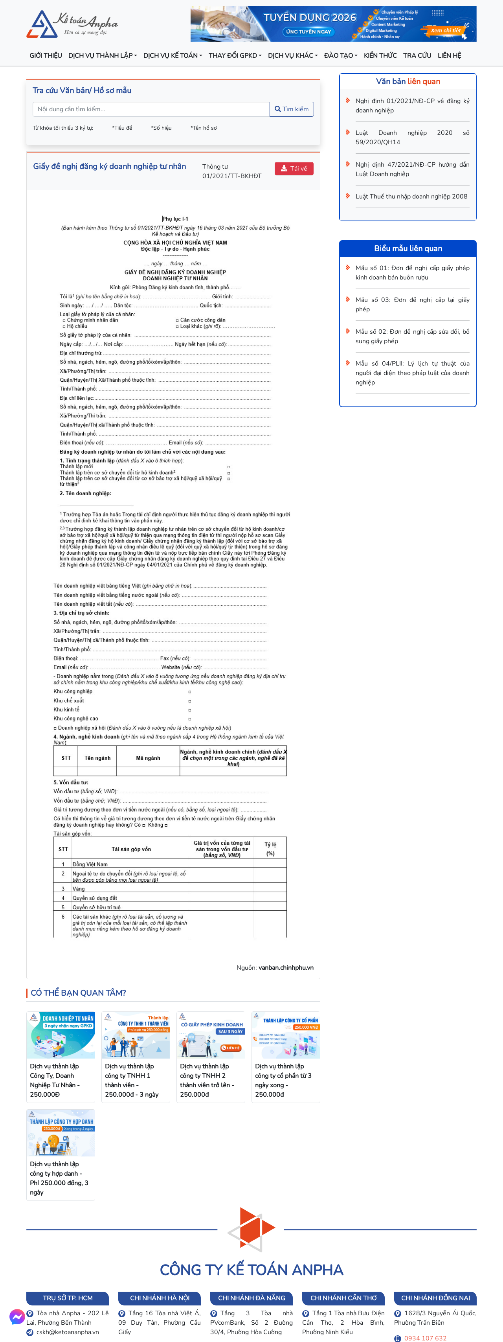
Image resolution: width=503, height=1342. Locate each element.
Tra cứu (417, 55)
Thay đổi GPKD (233, 55)
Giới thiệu (45, 55)
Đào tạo (338, 55)
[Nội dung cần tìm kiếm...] (151, 109)
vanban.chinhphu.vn (286, 967)
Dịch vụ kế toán (170, 55)
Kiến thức (380, 55)
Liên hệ (449, 55)
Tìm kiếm (292, 109)
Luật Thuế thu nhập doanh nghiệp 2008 (412, 196)
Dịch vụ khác (290, 55)
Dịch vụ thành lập (100, 55)
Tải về (294, 168)
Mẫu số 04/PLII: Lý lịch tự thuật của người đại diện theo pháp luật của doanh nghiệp (413, 373)
